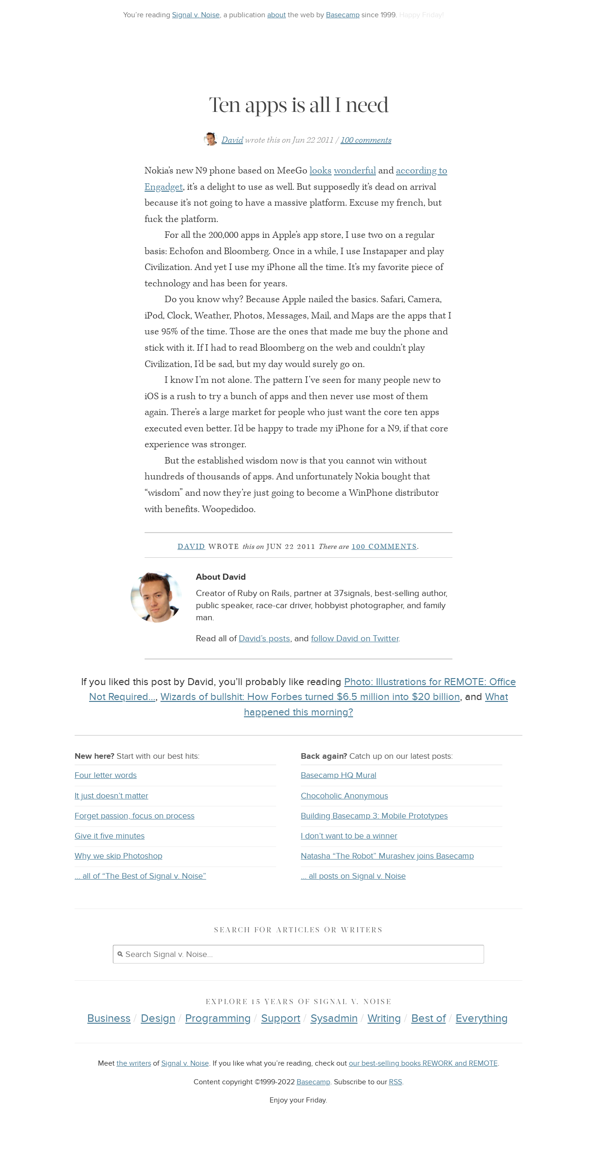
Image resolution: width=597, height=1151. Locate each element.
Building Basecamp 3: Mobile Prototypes (374, 816)
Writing (384, 1018)
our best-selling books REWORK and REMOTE (423, 1063)
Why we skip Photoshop (118, 856)
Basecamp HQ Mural (338, 775)
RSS (395, 1082)
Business (109, 1018)
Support (280, 1018)
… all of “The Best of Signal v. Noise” (140, 876)
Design (158, 1018)
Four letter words (106, 775)
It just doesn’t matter (111, 796)
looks (321, 171)
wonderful (355, 171)
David (232, 140)
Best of (428, 1018)
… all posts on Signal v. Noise (353, 876)
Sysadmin (334, 1018)
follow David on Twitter (354, 638)
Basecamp (343, 15)
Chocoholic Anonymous (344, 796)
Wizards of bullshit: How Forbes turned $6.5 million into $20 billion (310, 697)
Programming (218, 1018)
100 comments (365, 140)
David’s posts (264, 638)
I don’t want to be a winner (349, 836)
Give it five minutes (110, 836)
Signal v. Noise (196, 15)
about (276, 15)
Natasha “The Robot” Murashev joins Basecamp (387, 856)
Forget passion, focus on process (134, 816)
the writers (134, 1063)
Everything (482, 1018)
